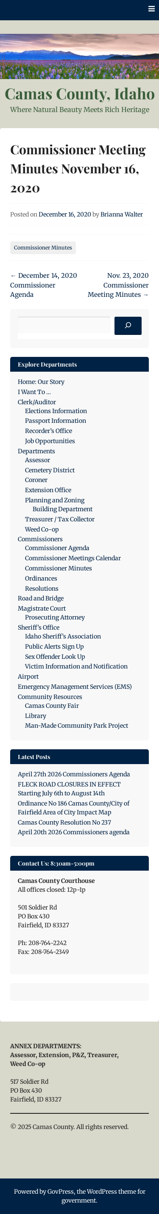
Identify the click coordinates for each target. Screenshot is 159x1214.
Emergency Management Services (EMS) (75, 687)
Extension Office (48, 490)
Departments (36, 451)
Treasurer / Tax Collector (60, 519)
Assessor (37, 460)
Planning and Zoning (54, 500)
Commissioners (40, 539)
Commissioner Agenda (57, 548)
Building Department (62, 509)
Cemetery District (50, 470)
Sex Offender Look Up (55, 656)
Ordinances (41, 578)
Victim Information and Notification (76, 666)
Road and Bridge (41, 598)
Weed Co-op (42, 529)
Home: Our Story (41, 382)
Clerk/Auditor (37, 402)
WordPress (102, 1191)
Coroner (36, 480)
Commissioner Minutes (43, 247)
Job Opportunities (50, 441)
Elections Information (56, 411)
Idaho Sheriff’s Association (63, 636)
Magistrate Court (42, 608)
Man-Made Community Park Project (76, 725)
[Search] (128, 326)
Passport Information (55, 421)
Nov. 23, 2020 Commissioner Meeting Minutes (118, 285)
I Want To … (34, 392)
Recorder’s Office (48, 431)
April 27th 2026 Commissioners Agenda (74, 774)
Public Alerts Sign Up (54, 646)
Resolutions (42, 588)
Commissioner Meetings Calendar (73, 558)
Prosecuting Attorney (55, 617)
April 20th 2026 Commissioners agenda (74, 832)
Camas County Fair (52, 706)
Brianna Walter (121, 214)
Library (35, 716)
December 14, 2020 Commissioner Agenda (43, 285)
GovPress (60, 1191)
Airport (28, 676)
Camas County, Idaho (80, 93)
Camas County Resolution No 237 (64, 822)
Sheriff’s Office (38, 627)
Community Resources (50, 697)
